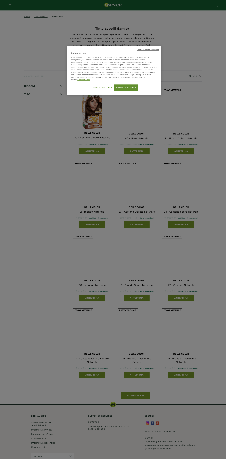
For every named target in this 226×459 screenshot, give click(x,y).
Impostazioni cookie (102, 87)
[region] (114, 70)
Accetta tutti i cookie (126, 87)
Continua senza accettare (148, 50)
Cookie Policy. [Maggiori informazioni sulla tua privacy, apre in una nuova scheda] (83, 80)
